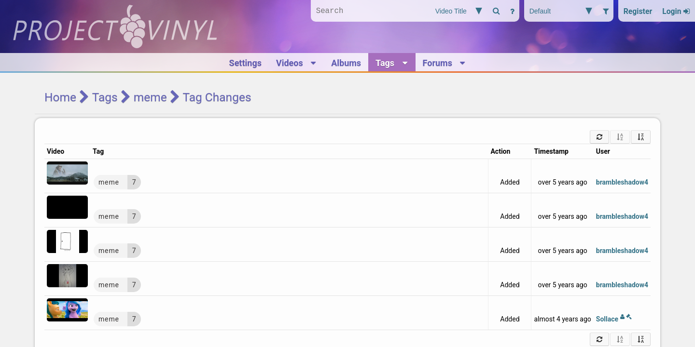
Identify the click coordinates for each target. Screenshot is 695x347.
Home (60, 97)
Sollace (614, 319)
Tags (105, 97)
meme (150, 97)
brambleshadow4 (622, 182)
